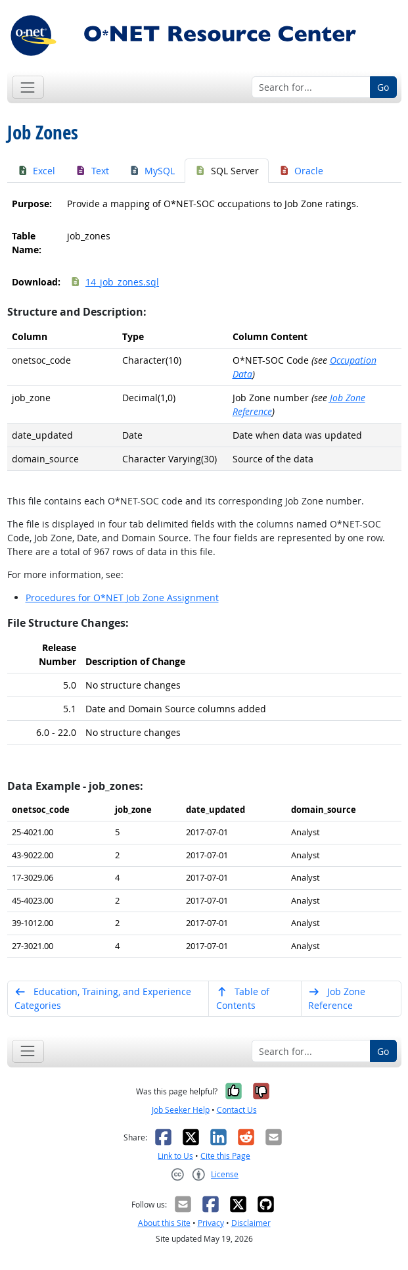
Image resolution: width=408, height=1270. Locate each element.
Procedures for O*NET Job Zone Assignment (122, 597)
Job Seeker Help (181, 1109)
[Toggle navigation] (28, 87)
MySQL (152, 170)
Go (383, 87)
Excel (36, 170)
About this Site (164, 1223)
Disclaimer (251, 1223)
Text (92, 170)
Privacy (211, 1223)
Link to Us (175, 1155)
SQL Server (226, 170)
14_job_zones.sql (115, 282)
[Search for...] (311, 87)
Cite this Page (225, 1155)
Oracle (301, 170)
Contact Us (237, 1109)
